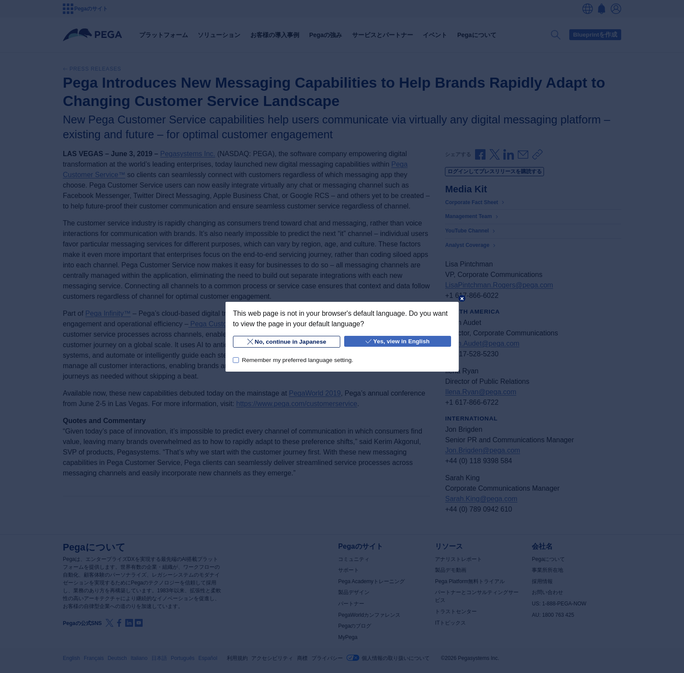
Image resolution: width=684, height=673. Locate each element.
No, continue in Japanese (286, 341)
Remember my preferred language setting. (297, 359)
